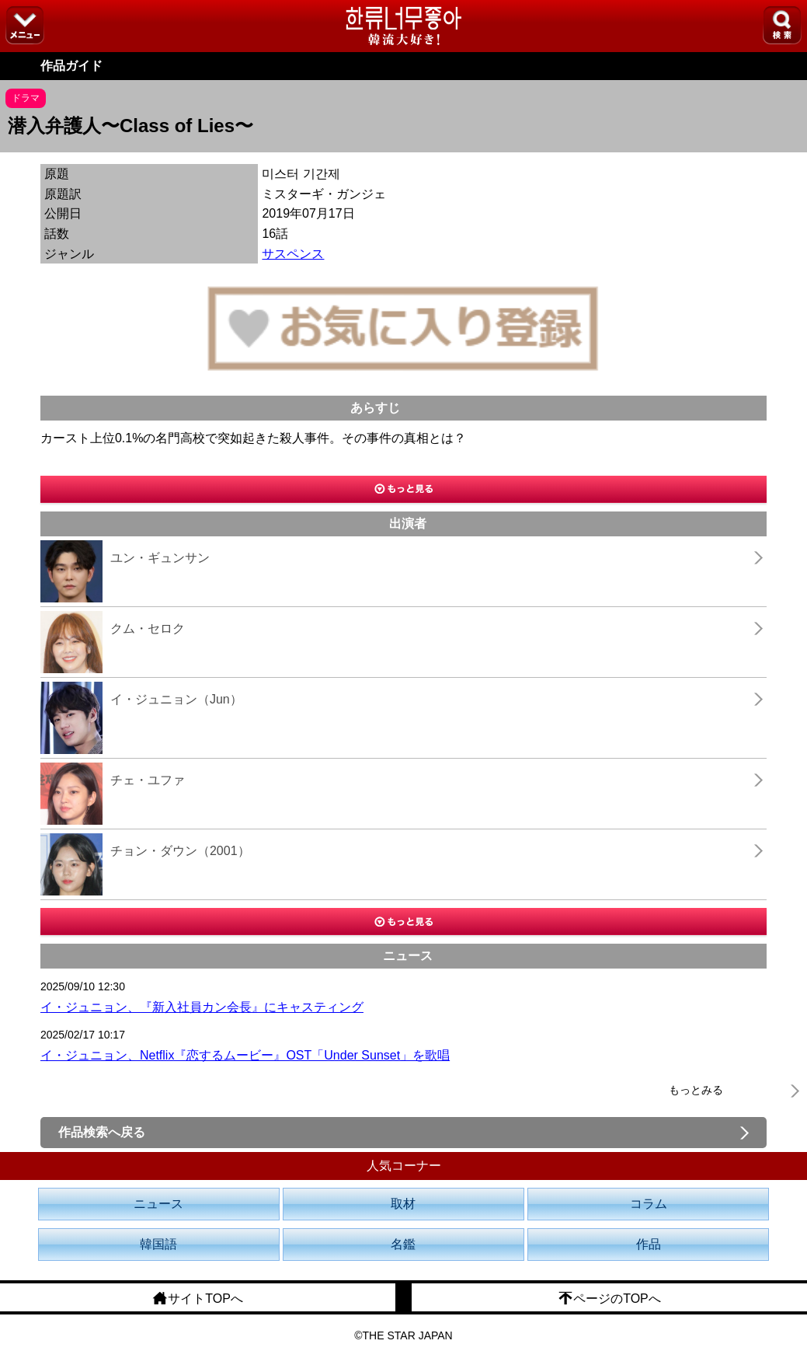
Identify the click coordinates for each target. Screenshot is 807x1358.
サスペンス (293, 253)
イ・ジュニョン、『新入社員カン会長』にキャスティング (201, 1007)
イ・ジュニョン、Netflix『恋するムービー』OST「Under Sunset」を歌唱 (245, 1055)
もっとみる (696, 1090)
